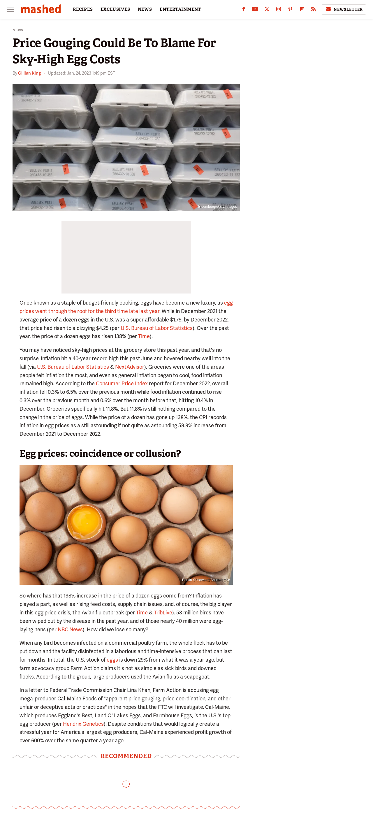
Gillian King (29, 73)
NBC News (70, 629)
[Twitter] (266, 10)
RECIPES (83, 9)
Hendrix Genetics (83, 723)
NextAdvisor (129, 366)
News (18, 30)
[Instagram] (278, 10)
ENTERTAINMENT (180, 9)
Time (144, 336)
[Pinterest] (290, 10)
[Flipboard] (301, 10)
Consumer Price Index (122, 383)
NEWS (145, 9)
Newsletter (344, 9)
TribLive (163, 612)
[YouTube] (255, 10)
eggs (112, 659)
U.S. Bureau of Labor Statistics (157, 328)
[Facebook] (243, 10)
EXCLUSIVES (115, 9)
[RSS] (313, 10)
